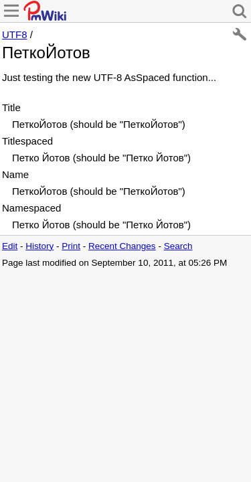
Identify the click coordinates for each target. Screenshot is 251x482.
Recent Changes (122, 246)
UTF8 (14, 34)
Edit (9, 246)
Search (178, 246)
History (39, 246)
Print (71, 246)
